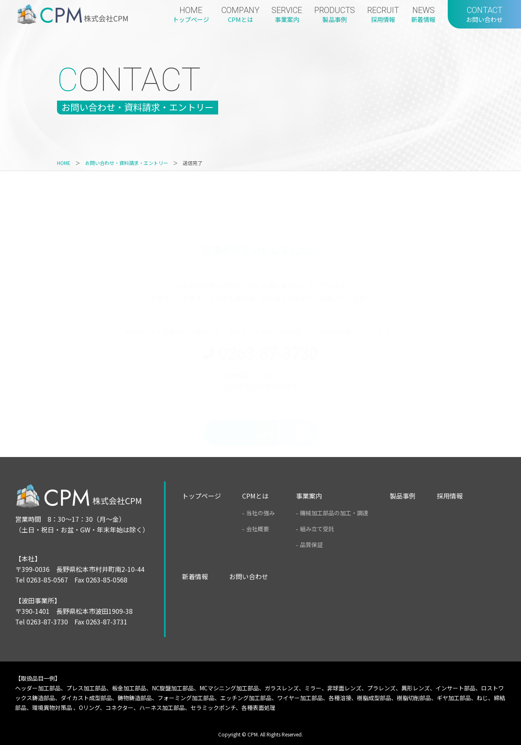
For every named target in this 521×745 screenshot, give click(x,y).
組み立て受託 (317, 529)
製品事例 (403, 496)
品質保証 (311, 545)
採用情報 (450, 496)
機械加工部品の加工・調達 (334, 513)
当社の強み (260, 513)
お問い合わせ (248, 576)
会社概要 (257, 529)
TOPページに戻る (246, 394)
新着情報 (195, 576)
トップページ (201, 496)
